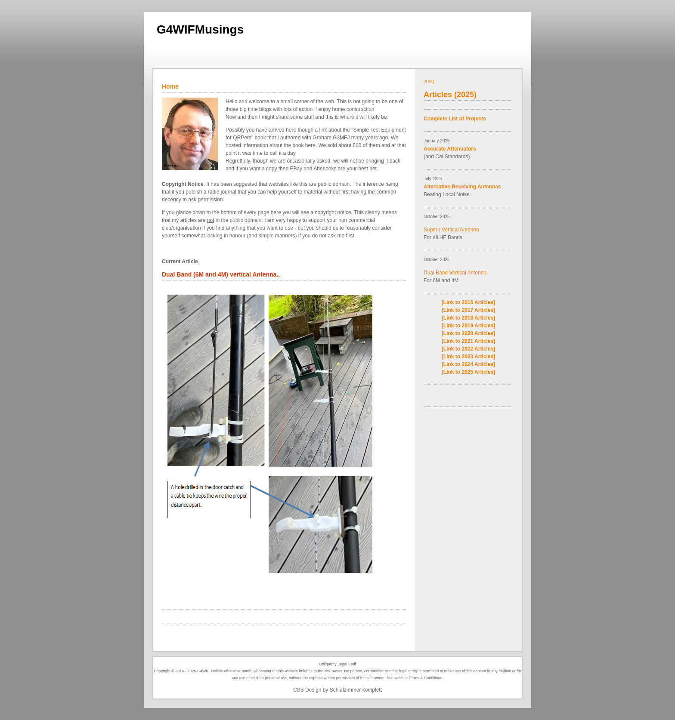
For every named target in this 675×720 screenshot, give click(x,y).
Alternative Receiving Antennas (462, 187)
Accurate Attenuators (450, 149)
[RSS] (429, 82)
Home (170, 86)
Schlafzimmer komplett (356, 690)
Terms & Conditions (425, 678)
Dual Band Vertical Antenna (455, 273)
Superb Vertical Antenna (451, 230)
